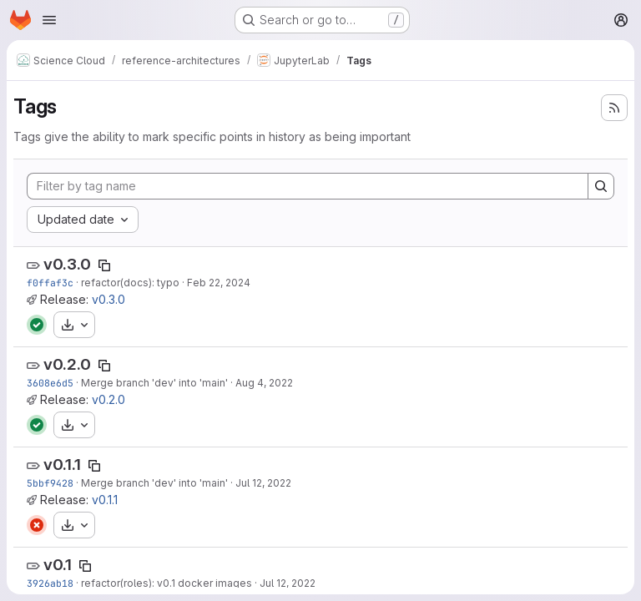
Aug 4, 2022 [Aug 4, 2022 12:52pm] (264, 382)
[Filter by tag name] (307, 186)
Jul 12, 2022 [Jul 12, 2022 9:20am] (263, 483)
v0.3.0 (67, 264)
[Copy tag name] (104, 265)
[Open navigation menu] (49, 20)
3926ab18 (50, 583)
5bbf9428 (50, 483)
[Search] (601, 186)
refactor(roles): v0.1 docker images (166, 583)
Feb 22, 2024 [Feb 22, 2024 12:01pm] (218, 282)
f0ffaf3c (50, 282)
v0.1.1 (62, 464)
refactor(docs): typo (130, 282)
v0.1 (57, 564)
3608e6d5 (50, 382)
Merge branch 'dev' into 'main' (154, 382)
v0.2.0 (67, 364)
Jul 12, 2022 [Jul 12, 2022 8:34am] (287, 583)
